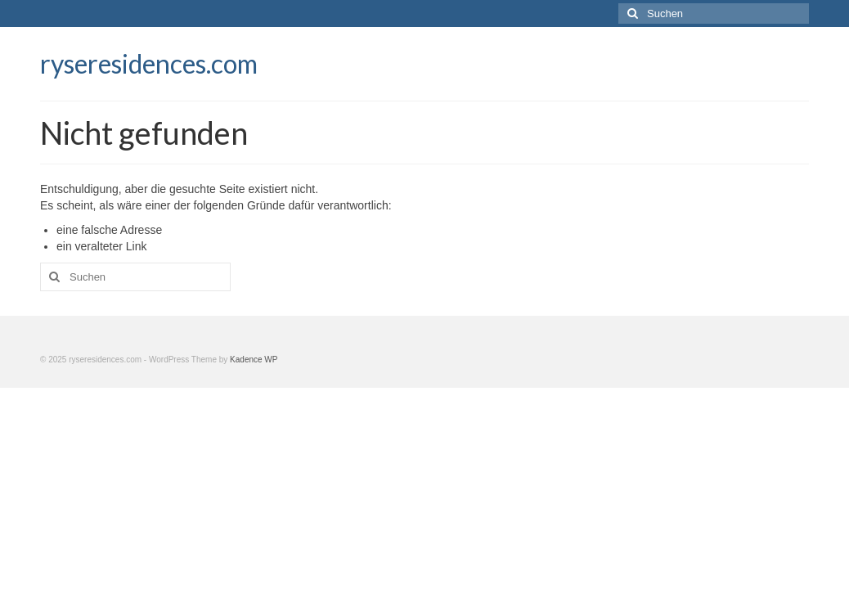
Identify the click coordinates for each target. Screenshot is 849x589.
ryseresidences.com (149, 63)
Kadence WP (253, 359)
